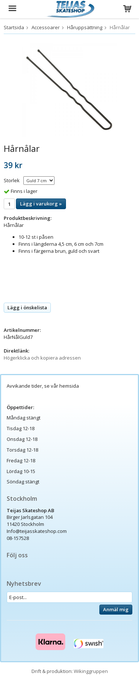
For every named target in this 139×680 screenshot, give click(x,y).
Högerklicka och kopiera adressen (42, 357)
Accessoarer (46, 27)
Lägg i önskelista (27, 307)
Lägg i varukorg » (41, 203)
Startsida (14, 27)
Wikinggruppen (91, 671)
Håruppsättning (84, 27)
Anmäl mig (116, 609)
